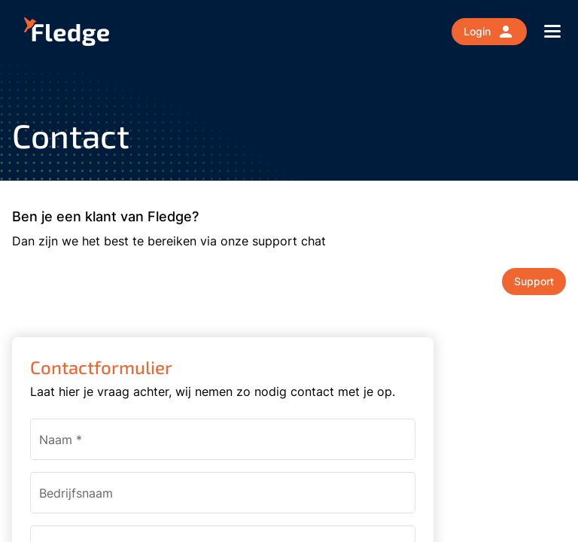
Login (489, 32)
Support (534, 281)
